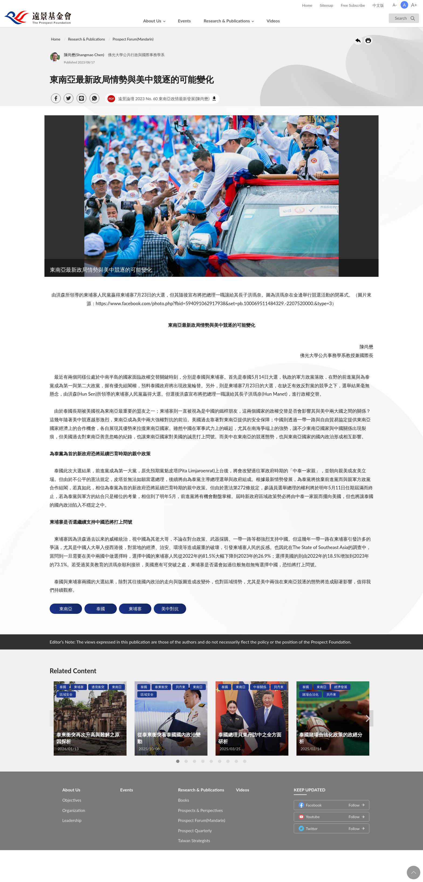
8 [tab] (236, 761)
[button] (56, 98)
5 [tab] (211, 761)
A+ (414, 5)
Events (184, 20)
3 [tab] (194, 761)
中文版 (378, 5)
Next (368, 718)
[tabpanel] (90, 718)
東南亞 (65, 608)
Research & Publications (227, 20)
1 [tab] (177, 761)
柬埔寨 (135, 608)
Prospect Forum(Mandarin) (132, 39)
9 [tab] (244, 761)
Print (368, 40)
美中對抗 (170, 608)
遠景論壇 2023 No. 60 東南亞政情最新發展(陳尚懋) (158, 98)
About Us (152, 20)
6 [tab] (219, 761)
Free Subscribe (353, 5)
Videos (273, 20)
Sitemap (326, 5)
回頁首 (413, 872)
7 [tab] (228, 761)
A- (395, 4)
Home (307, 5)
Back (358, 40)
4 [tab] (202, 761)
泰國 (100, 608)
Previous (55, 718)
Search (401, 18)
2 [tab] (186, 761)
